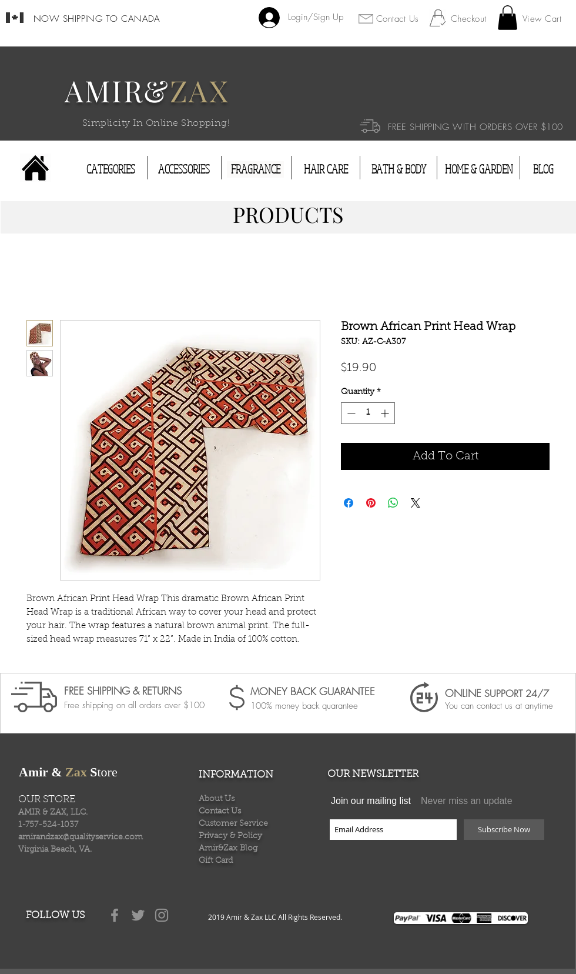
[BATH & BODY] (398, 169)
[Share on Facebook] (348, 503)
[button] (507, 17)
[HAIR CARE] (325, 169)
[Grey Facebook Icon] (114, 915)
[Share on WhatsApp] (393, 503)
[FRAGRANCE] (255, 169)
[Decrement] (350, 413)
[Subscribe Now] (504, 829)
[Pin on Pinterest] (371, 503)
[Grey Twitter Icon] (138, 915)
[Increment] (386, 413)
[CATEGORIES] (110, 169)
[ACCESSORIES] (184, 169)
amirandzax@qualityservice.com (80, 837)
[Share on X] (415, 503)
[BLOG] (543, 169)
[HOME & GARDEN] (479, 169)
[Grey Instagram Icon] (161, 915)
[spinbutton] (368, 413)
